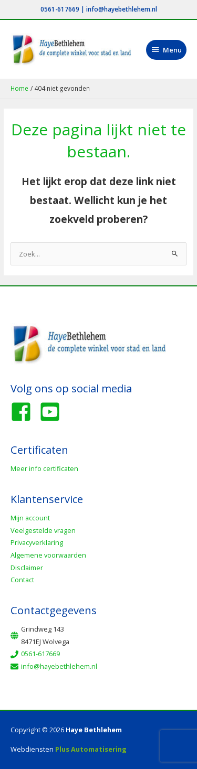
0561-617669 (59, 9)
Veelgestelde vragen (43, 530)
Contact (22, 579)
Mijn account (30, 517)
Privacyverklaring (37, 542)
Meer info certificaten (44, 468)
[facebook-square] (24, 411)
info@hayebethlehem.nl (121, 9)
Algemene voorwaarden (48, 555)
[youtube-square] (53, 411)
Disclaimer (27, 567)
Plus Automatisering (91, 749)
